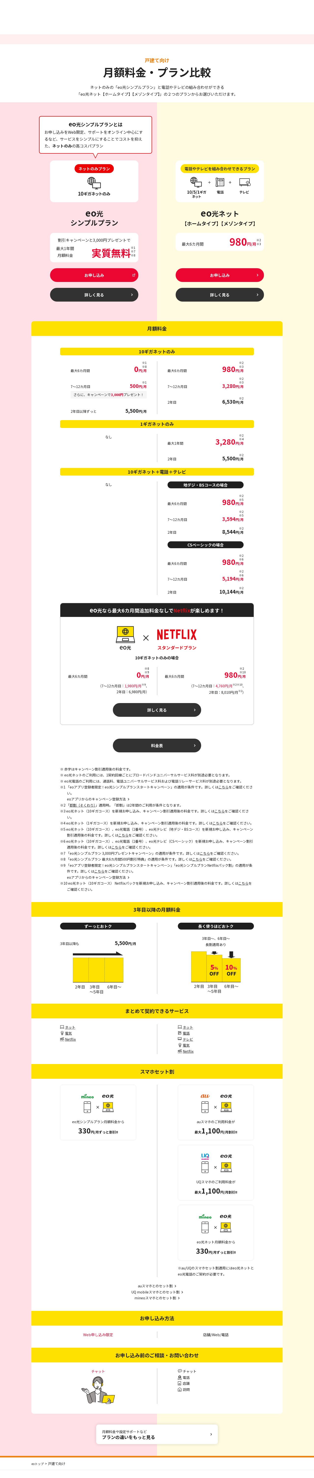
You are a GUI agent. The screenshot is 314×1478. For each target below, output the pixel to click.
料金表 (157, 752)
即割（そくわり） (82, 813)
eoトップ (38, 1471)
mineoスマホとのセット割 (155, 1305)
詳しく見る (157, 715)
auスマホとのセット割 (155, 1293)
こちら (223, 794)
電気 (68, 1041)
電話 (186, 1041)
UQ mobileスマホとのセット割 (155, 1299)
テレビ (188, 1047)
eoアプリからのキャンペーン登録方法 (96, 885)
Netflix (70, 1047)
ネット (70, 1035)
